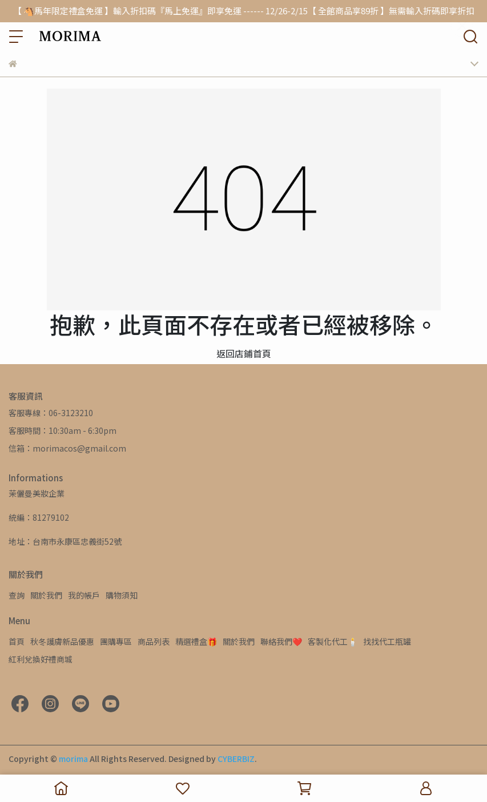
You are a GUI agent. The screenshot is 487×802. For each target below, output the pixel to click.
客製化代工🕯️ (332, 641)
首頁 (17, 641)
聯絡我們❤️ (281, 641)
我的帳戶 (84, 595)
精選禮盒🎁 (196, 641)
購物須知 (122, 595)
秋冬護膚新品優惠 (62, 641)
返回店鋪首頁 (243, 353)
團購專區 (116, 641)
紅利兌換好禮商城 (41, 659)
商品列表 (154, 641)
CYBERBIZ (236, 758)
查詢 (17, 595)
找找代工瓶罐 (387, 641)
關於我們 (46, 595)
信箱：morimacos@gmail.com (67, 448)
